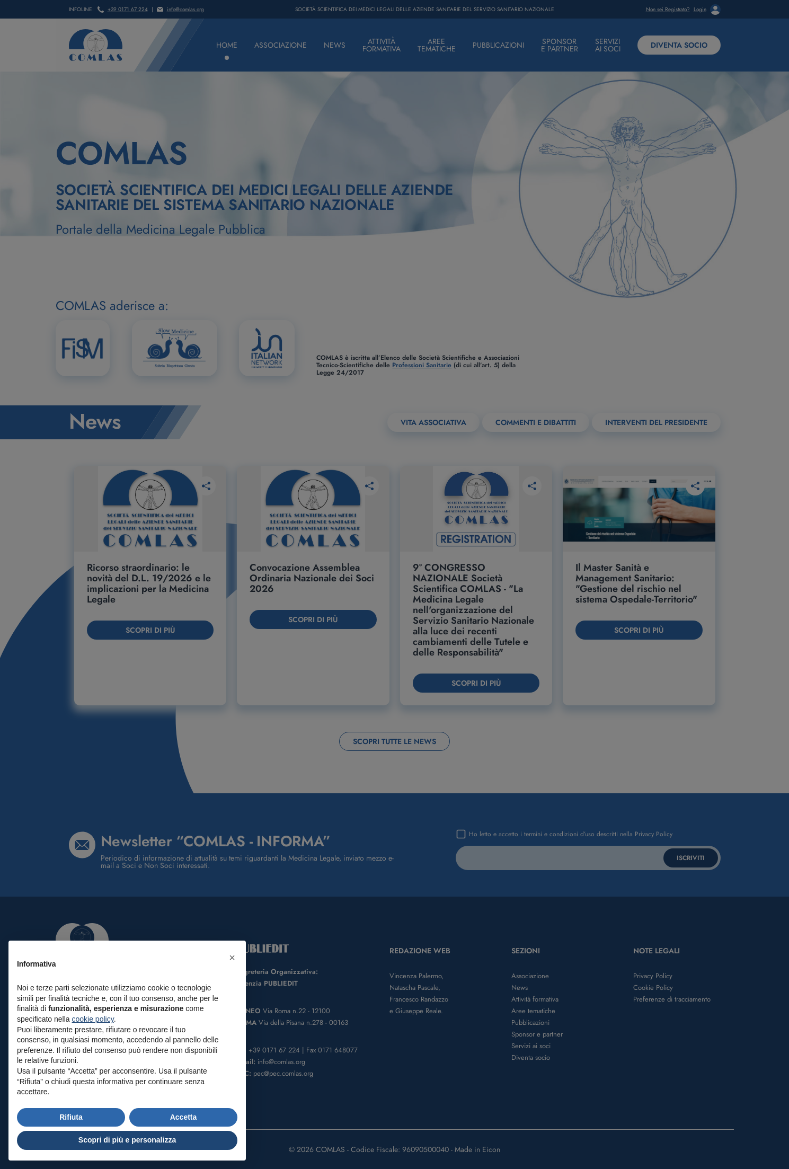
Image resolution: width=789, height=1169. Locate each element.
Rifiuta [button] (71, 1117)
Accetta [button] (183, 1117)
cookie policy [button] (93, 1019)
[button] (232, 957)
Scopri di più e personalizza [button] (127, 1140)
